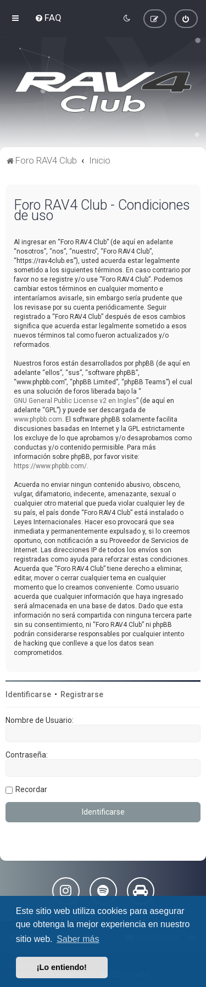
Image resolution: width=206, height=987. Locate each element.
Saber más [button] (78, 939)
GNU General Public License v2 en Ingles (75, 401)
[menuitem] (48, 17)
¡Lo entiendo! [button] (62, 967)
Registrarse (81, 694)
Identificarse (28, 694)
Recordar (31, 789)
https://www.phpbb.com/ (50, 466)
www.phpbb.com (38, 419)
